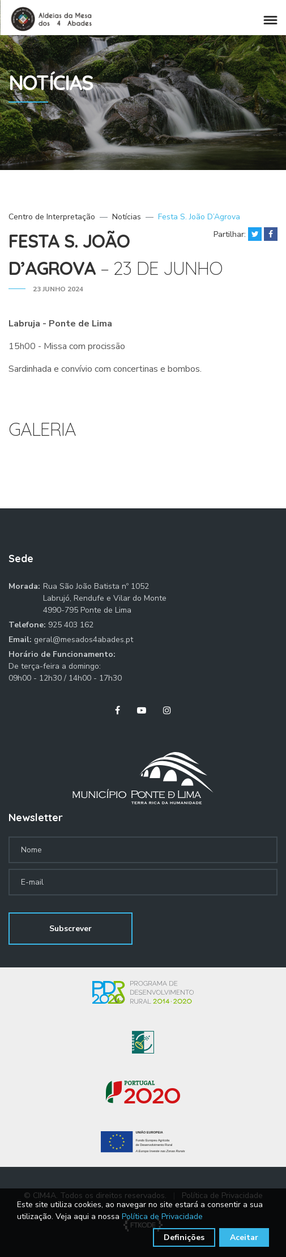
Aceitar (244, 1237)
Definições (184, 1237)
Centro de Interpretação (51, 216)
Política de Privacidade (162, 1216)
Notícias (126, 216)
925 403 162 (70, 624)
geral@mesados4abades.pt (83, 639)
